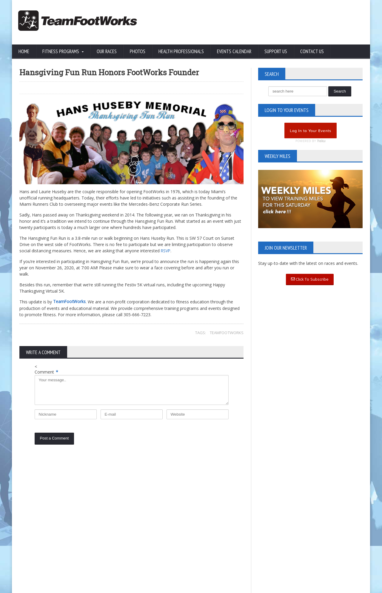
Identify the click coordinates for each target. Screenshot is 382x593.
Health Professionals (181, 51)
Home (24, 51)
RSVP (166, 251)
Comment (46, 372)
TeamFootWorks (227, 332)
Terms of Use (68, 536)
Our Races (107, 51)
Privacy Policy (32, 536)
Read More (148, 538)
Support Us (275, 51)
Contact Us (312, 51)
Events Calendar (234, 51)
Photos (137, 51)
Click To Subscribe (310, 279)
